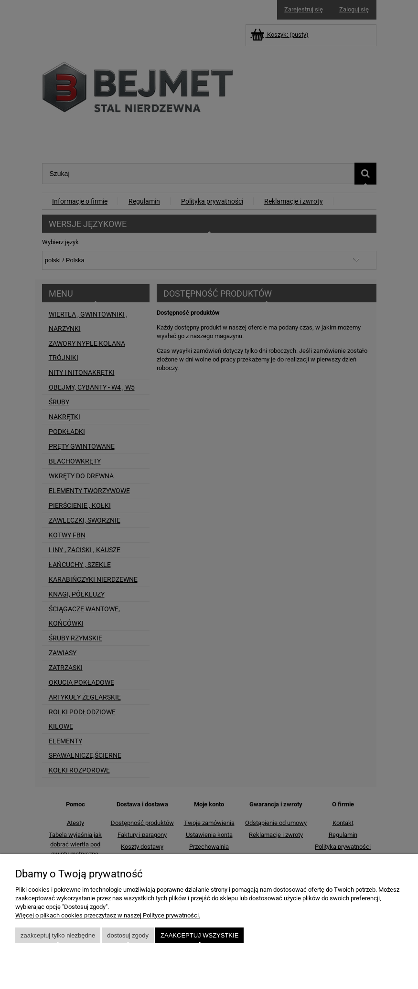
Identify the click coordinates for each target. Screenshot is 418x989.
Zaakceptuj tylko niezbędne (58, 935)
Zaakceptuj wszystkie (199, 935)
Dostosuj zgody (128, 935)
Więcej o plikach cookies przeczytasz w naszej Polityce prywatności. (107, 915)
